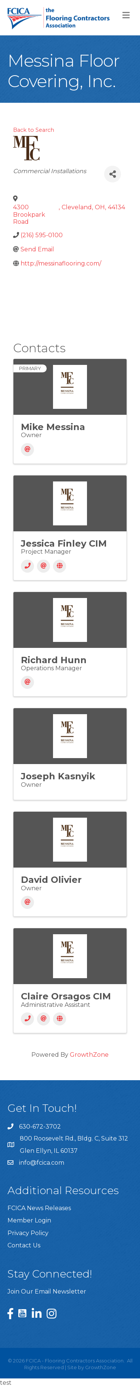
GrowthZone (89, 1054)
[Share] (112, 174)
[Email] (27, 449)
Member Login (29, 1220)
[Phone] (27, 566)
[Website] (59, 566)
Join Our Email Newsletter (46, 1291)
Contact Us (23, 1245)
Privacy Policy (28, 1233)
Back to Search (33, 130)
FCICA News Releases (39, 1208)
